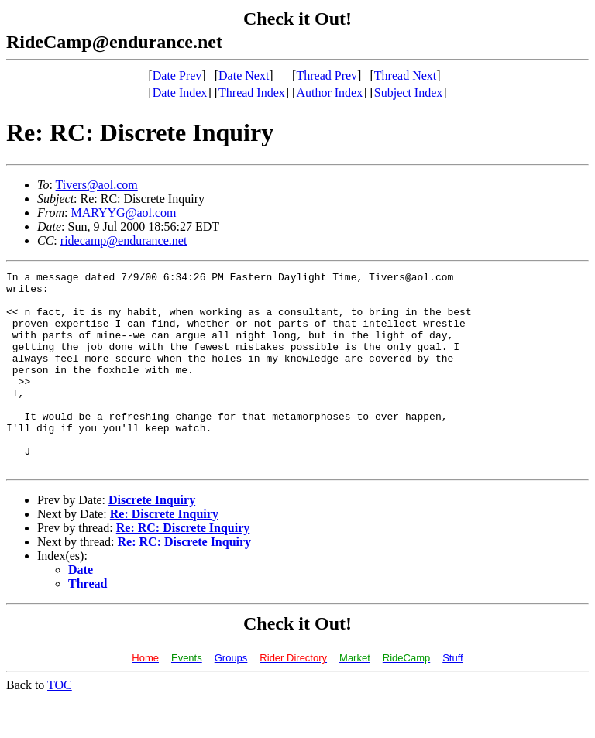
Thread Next (405, 75)
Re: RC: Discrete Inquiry (183, 567)
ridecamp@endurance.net (123, 240)
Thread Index (251, 92)
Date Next (243, 75)
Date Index (180, 92)
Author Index (329, 92)
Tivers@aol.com (97, 184)
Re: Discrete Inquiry (164, 553)
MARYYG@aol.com (123, 212)
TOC (59, 724)
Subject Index (408, 92)
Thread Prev (326, 75)
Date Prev (177, 75)
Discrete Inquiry (151, 539)
